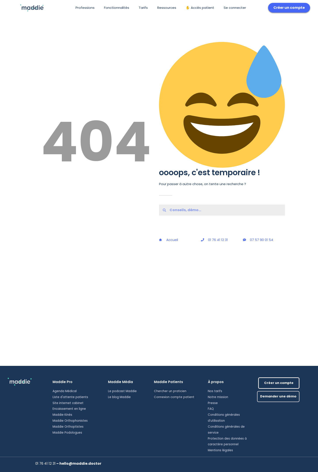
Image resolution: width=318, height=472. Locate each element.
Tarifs (143, 7)
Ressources (166, 7)
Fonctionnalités (116, 7)
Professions (85, 7)
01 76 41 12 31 (45, 463)
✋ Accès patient (200, 7)
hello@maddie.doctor (80, 463)
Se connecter (235, 7)
